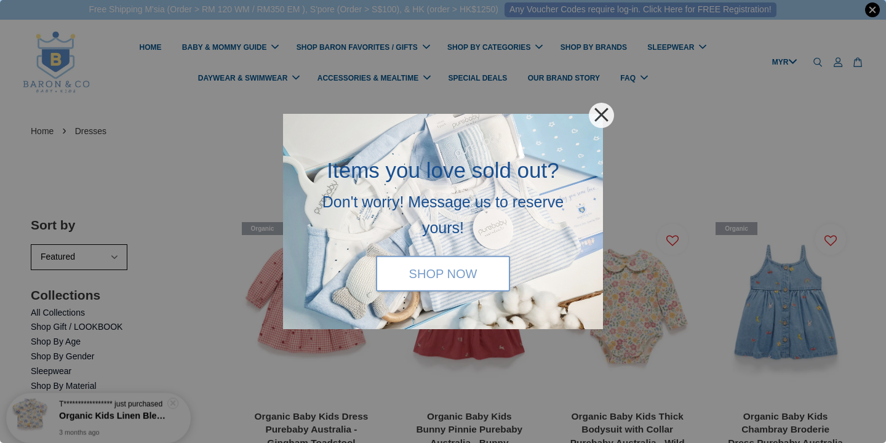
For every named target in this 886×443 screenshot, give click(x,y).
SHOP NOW (443, 273)
